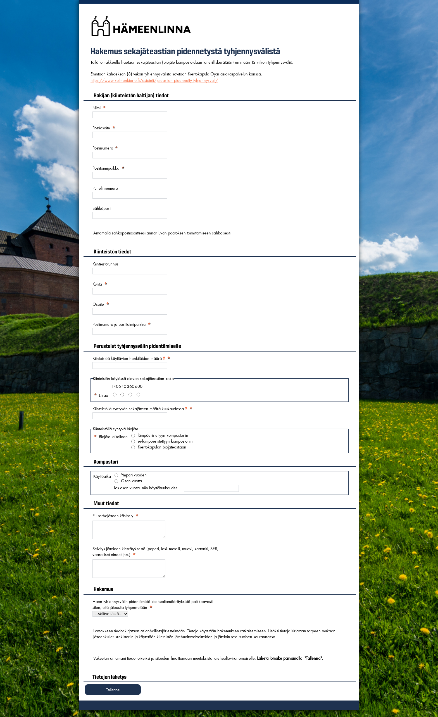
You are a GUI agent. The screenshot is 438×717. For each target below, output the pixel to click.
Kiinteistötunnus (105, 264)
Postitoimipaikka (105, 168)
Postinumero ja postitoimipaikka (119, 324)
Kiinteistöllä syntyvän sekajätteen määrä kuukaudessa (139, 409)
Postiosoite (101, 128)
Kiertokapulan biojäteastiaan (162, 447)
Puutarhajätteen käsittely (112, 516)
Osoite (98, 304)
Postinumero (103, 148)
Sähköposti (101, 208)
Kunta (97, 284)
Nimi (96, 108)
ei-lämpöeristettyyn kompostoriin (165, 441)
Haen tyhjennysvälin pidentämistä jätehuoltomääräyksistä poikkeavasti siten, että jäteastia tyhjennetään (152, 611)
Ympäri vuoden (134, 475)
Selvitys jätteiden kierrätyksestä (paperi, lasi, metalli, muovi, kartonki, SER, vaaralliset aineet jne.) (155, 555)
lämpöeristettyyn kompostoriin (163, 435)
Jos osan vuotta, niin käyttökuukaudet (145, 488)
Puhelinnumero (105, 188)
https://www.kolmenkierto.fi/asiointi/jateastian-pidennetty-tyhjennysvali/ (154, 80)
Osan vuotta (131, 481)
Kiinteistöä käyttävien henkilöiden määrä (128, 358)
